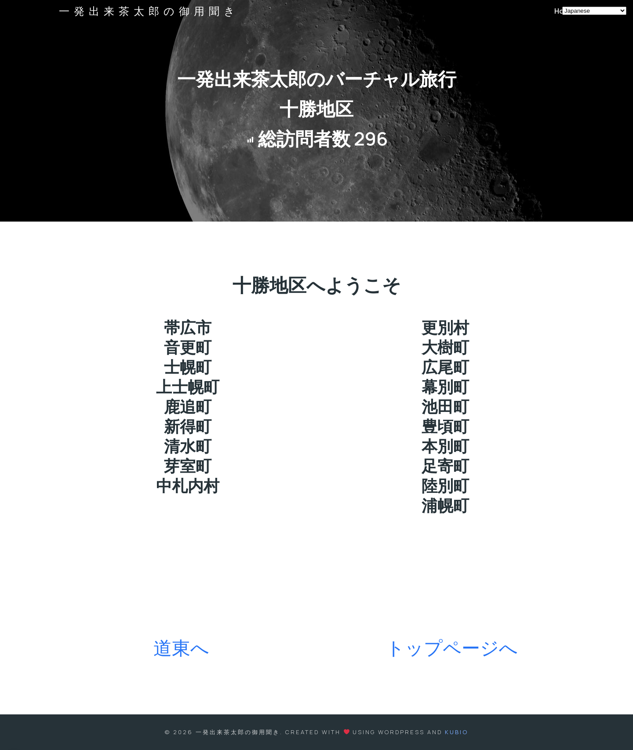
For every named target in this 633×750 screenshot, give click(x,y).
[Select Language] (594, 11)
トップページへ (452, 647)
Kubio (456, 732)
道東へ (181, 647)
